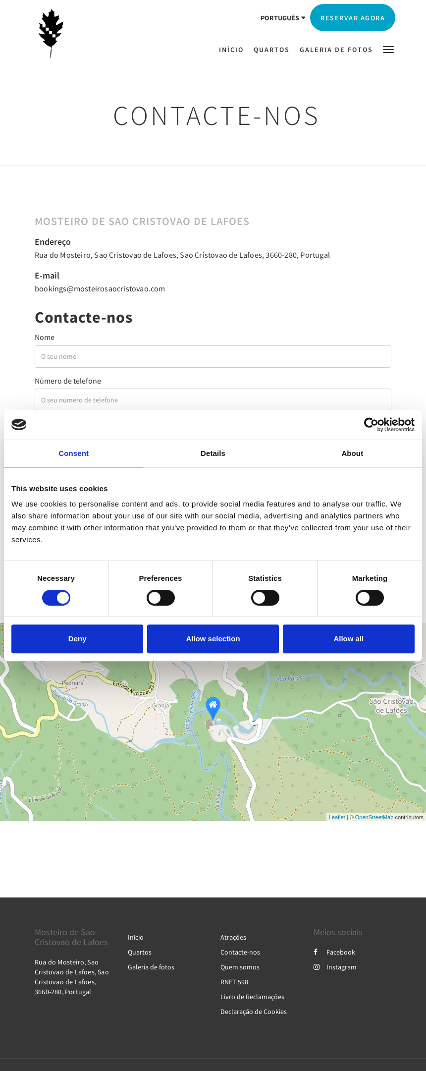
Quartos (140, 952)
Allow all (348, 638)
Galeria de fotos (151, 966)
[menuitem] (234, 49)
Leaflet (337, 817)
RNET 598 (234, 981)
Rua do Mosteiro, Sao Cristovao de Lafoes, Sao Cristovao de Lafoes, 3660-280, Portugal (182, 255)
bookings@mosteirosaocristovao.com (100, 288)
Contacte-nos (240, 952)
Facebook (334, 952)
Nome (44, 337)
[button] (388, 49)
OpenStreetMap (374, 817)
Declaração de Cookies (253, 1011)
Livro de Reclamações (252, 996)
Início (136, 937)
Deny (77, 638)
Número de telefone (68, 381)
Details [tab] (213, 453)
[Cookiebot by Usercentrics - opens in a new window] (371, 424)
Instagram (335, 966)
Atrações (233, 937)
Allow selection (213, 638)
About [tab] (352, 453)
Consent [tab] (73, 453)
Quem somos (240, 966)
